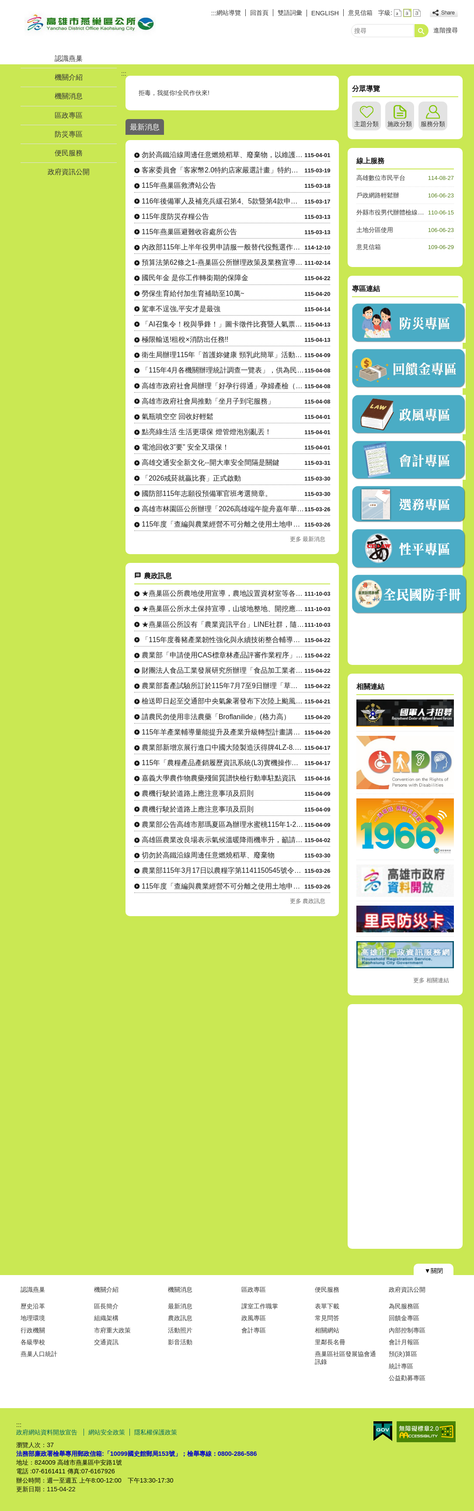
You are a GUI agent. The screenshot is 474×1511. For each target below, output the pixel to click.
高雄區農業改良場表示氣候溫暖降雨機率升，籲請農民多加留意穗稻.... (223, 839)
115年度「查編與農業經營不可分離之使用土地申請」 (223, 524)
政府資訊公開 (69, 172)
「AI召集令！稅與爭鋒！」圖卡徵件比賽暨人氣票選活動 (223, 324)
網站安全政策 (106, 1432)
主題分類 (366, 123)
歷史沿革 (33, 1306)
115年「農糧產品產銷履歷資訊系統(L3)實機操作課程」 (223, 762)
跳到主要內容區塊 (4, 4)
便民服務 (69, 153)
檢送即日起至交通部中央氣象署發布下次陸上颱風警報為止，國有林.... (223, 701)
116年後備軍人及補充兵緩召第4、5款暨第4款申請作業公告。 (223, 201)
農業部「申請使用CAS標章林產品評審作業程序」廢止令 (223, 655)
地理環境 (33, 1317)
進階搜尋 (445, 30)
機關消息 (69, 96)
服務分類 (433, 123)
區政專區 (69, 115)
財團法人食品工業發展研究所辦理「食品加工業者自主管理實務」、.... (223, 670)
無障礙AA (426, 1431)
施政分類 (399, 123)
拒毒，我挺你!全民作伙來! (175, 92)
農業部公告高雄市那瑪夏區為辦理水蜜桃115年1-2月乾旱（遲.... (223, 824)
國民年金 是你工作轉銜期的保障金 (195, 277)
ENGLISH (325, 13)
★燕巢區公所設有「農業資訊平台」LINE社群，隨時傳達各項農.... (223, 624)
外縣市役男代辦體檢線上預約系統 (402, 212)
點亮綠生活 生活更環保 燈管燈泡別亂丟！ (207, 432)
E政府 (382, 1431)
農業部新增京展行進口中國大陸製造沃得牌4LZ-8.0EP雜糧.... (223, 747)
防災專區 (69, 134)
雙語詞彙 (290, 12)
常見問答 (327, 1317)
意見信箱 (360, 12)
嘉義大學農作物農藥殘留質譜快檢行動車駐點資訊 (219, 778)
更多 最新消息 (308, 539)
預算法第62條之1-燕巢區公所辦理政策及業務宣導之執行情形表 (223, 262)
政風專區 (253, 1317)
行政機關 (33, 1330)
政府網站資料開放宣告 (47, 1432)
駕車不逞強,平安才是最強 (181, 309)
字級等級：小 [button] (397, 13)
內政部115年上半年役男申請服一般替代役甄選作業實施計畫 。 (223, 247)
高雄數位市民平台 (380, 177)
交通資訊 (106, 1342)
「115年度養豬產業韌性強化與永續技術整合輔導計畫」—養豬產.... (223, 639)
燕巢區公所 (90, 23)
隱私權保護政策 (155, 1432)
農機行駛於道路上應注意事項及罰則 (198, 793)
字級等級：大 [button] (417, 13)
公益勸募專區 (407, 1377)
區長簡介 (106, 1306)
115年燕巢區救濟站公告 (179, 185)
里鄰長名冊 (330, 1342)
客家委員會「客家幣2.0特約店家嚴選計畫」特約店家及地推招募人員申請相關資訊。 (223, 170)
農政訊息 (180, 1317)
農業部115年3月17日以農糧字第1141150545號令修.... (223, 870)
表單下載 (327, 1306)
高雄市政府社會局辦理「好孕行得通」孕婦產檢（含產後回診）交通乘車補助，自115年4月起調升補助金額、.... (223, 386)
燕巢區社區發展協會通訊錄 (345, 1357)
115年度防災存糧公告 (175, 216)
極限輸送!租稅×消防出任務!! (185, 339)
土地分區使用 (374, 229)
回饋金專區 (404, 1317)
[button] (422, 30)
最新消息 (180, 1306)
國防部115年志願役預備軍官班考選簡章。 (207, 493)
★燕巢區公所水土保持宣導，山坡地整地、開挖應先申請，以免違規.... (223, 608)
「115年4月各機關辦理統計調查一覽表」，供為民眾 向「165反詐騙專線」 (223, 370)
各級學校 (33, 1342)
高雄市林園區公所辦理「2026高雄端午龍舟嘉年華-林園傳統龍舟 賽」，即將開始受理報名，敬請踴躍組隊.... (223, 509)
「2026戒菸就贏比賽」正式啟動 (191, 478)
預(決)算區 (403, 1353)
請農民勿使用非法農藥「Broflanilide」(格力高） (216, 716)
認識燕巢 (69, 58)
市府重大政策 (112, 1330)
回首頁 (259, 12)
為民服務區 (404, 1306)
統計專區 (401, 1366)
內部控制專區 (407, 1330)
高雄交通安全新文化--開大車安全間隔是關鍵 (210, 462)
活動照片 (180, 1330)
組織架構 (106, 1317)
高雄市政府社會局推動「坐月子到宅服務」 (208, 401)
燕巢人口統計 (39, 1353)
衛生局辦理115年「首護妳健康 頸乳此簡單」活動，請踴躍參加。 (223, 354)
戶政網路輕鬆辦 (377, 195)
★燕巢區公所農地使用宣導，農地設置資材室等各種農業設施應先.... (223, 593)
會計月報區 (404, 1342)
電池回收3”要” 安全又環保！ (185, 447)
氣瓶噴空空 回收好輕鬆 (177, 416)
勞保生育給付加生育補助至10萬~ (193, 293)
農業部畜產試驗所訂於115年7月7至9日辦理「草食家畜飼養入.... (223, 685)
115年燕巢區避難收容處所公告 (189, 231)
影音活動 (180, 1342)
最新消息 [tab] (145, 127)
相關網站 (327, 1330)
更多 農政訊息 (308, 901)
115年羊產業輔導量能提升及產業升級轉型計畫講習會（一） (223, 732)
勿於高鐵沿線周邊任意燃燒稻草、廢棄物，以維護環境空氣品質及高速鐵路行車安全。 (223, 154)
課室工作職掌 (259, 1306)
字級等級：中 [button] (407, 13)
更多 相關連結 (431, 980)
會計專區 (253, 1330)
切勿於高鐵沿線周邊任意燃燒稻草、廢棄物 (208, 855)
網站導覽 (228, 12)
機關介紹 (69, 77)
